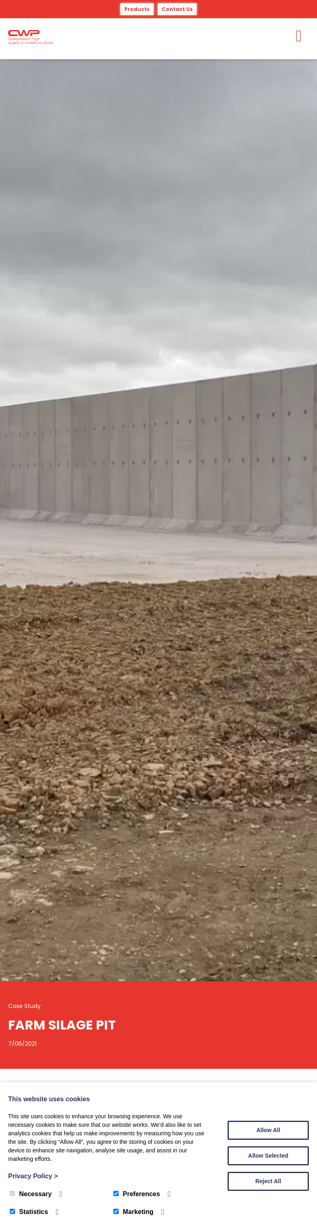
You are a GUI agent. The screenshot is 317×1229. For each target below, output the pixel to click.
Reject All (268, 1181)
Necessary (31, 1193)
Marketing (133, 1211)
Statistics (29, 1211)
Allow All (268, 1130)
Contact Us (177, 9)
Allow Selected (268, 1155)
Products (137, 9)
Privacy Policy (33, 1176)
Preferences (136, 1193)
